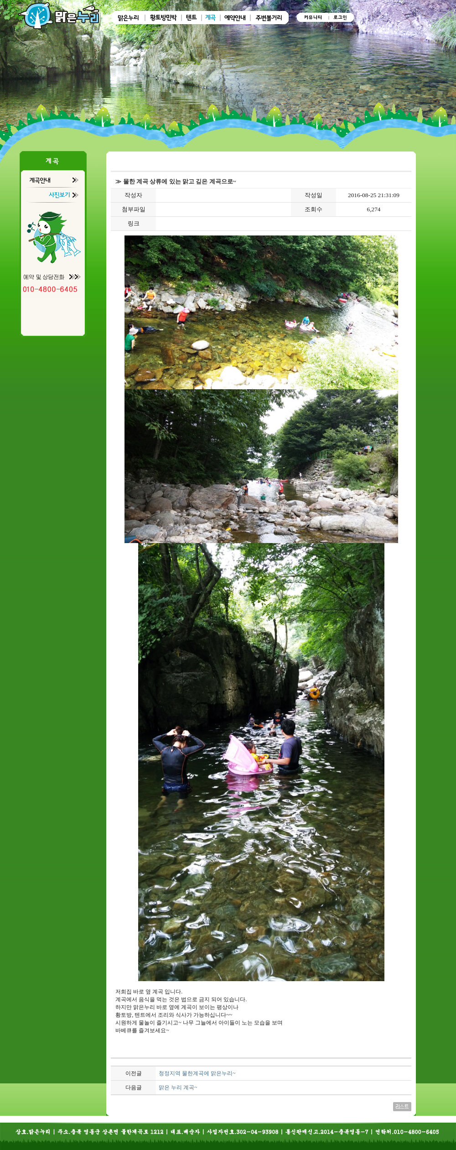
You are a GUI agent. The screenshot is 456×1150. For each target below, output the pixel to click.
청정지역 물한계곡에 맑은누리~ (197, 1073)
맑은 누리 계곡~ (178, 1087)
